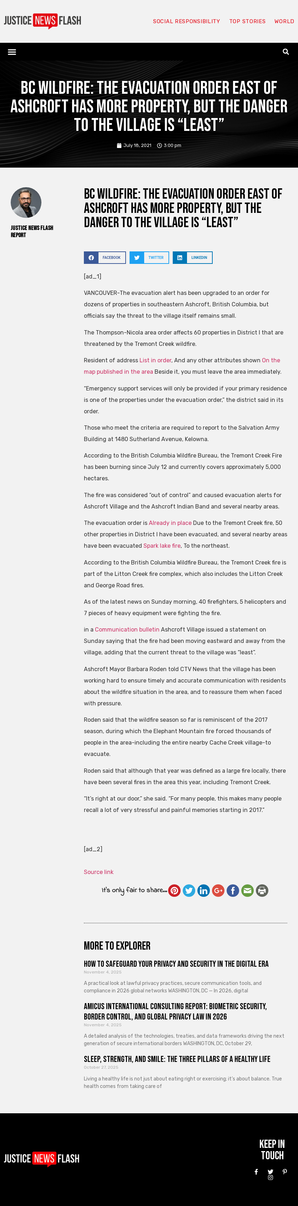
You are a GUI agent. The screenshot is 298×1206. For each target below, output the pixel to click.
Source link (98, 872)
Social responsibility (186, 21)
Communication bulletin (127, 629)
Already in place (170, 523)
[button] (12, 51)
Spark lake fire (162, 545)
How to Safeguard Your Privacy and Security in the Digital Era (176, 964)
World (284, 21)
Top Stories (247, 21)
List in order (155, 360)
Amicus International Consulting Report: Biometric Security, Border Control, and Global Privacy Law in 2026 (175, 1011)
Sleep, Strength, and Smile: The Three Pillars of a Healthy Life (177, 1059)
